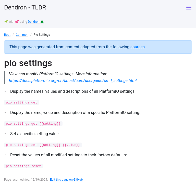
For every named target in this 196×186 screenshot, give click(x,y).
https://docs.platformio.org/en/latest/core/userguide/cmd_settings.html (73, 80)
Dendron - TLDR (25, 7)
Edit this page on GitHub (66, 179)
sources (137, 46)
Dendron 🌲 (36, 22)
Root (7, 34)
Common (22, 34)
